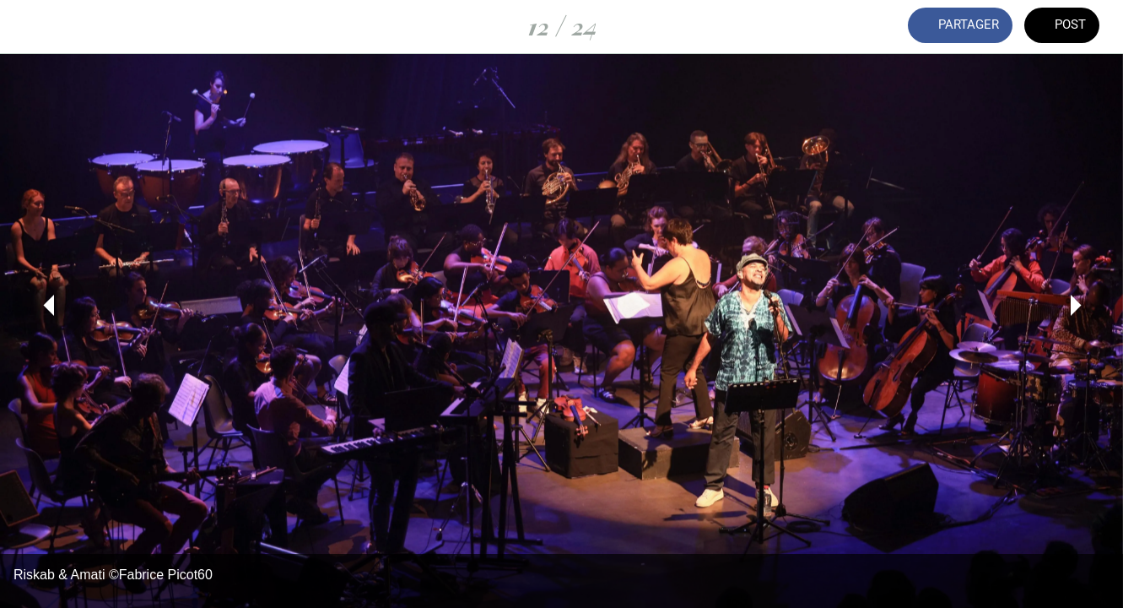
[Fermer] (27, 27)
